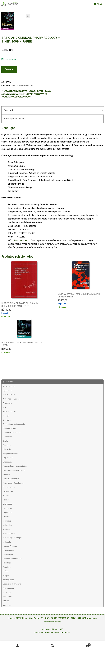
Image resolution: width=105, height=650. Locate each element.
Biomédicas (7, 420)
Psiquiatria (7, 567)
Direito (5, 441)
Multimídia (7, 542)
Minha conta (17, 646)
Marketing (7, 521)
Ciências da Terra (9, 428)
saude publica (8, 580)
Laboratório (7, 508)
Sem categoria (8, 588)
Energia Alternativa (10, 454)
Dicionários (7, 437)
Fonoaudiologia (9, 487)
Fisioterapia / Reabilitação (13, 483)
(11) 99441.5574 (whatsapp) (84, 618)
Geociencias (8, 491)
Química (6, 571)
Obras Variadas (9, 550)
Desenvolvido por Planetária (52, 621)
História (6, 495)
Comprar (9, 69)
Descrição (9, 110)
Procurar (52, 646)
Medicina (6, 529)
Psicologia (7, 563)
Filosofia (6, 475)
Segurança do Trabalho (12, 584)
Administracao (9, 386)
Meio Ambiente (9, 533)
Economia (7, 445)
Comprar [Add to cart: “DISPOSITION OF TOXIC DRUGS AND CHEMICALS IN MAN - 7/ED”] (6, 316)
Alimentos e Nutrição (11, 399)
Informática (7, 504)
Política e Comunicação (12, 559)
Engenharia (7, 462)
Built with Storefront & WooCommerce (52, 632)
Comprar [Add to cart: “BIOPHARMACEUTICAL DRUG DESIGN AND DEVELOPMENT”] (63, 307)
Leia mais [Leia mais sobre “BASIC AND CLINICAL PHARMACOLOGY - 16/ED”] (5, 353)
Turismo (6, 601)
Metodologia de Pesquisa (13, 538)
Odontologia (8, 554)
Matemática (7, 525)
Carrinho (80, 644)
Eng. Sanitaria (8, 458)
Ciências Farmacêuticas (22, 85)
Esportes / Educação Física (14, 470)
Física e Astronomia (11, 479)
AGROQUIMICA (9, 395)
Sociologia (7, 592)
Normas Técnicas (10, 546)
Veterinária (7, 605)
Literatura (6, 517)
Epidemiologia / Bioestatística (15, 466)
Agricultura (7, 390)
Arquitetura (7, 403)
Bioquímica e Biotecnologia (14, 424)
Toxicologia (7, 596)
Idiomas (6, 500)
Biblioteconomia (9, 411)
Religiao (6, 576)
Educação (7, 449)
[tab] (52, 110)
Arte (4, 407)
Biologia (6, 416)
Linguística (7, 512)
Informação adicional (14, 118)
